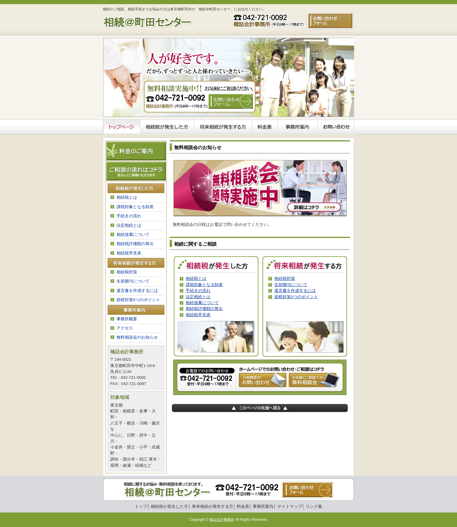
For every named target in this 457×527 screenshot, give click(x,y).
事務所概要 (126, 319)
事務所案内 (263, 506)
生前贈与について (290, 285)
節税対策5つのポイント (296, 297)
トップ (141, 506)
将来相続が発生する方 (212, 506)
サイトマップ (289, 506)
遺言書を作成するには (295, 290)
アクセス (124, 328)
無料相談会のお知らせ (137, 337)
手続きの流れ (198, 290)
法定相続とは (198, 297)
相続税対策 (284, 278)
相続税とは (196, 278)
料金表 (243, 506)
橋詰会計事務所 (221, 520)
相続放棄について (202, 303)
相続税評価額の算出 (204, 308)
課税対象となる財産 (204, 285)
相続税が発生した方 (169, 506)
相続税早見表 (198, 315)
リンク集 (314, 506)
